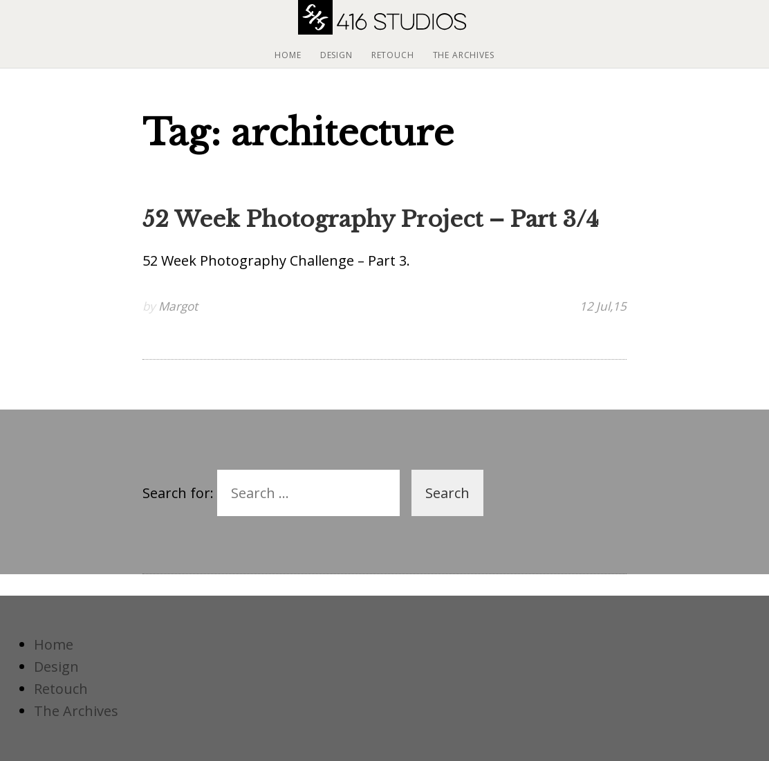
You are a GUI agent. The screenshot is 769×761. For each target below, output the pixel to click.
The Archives (463, 55)
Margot (178, 306)
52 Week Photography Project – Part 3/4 (370, 219)
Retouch (392, 55)
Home (288, 55)
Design (336, 55)
